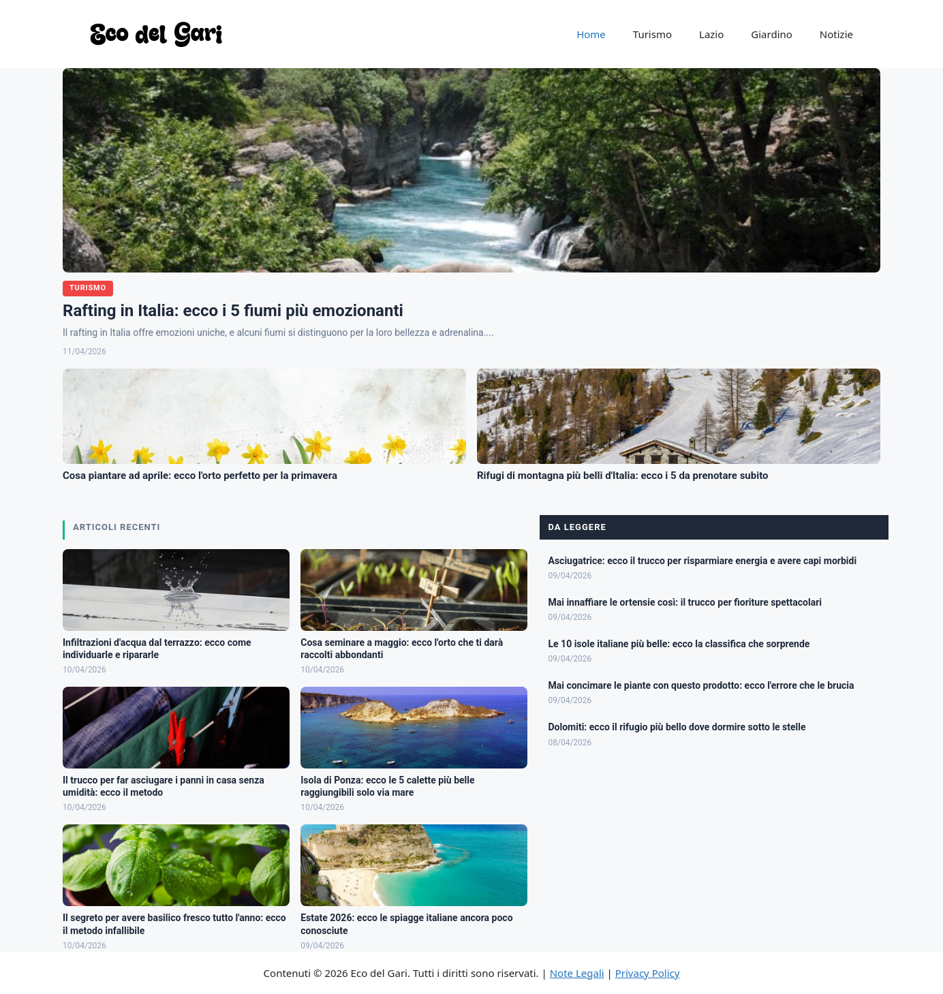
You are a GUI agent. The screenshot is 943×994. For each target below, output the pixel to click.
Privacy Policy (647, 973)
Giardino (771, 34)
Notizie (836, 34)
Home (591, 34)
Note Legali (577, 973)
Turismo (652, 34)
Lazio (711, 34)
